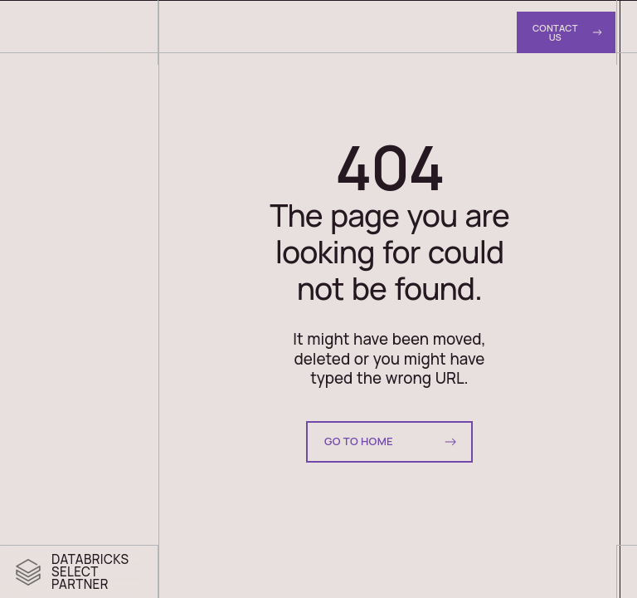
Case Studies (293, 32)
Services (206, 30)
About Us (368, 32)
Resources (452, 31)
